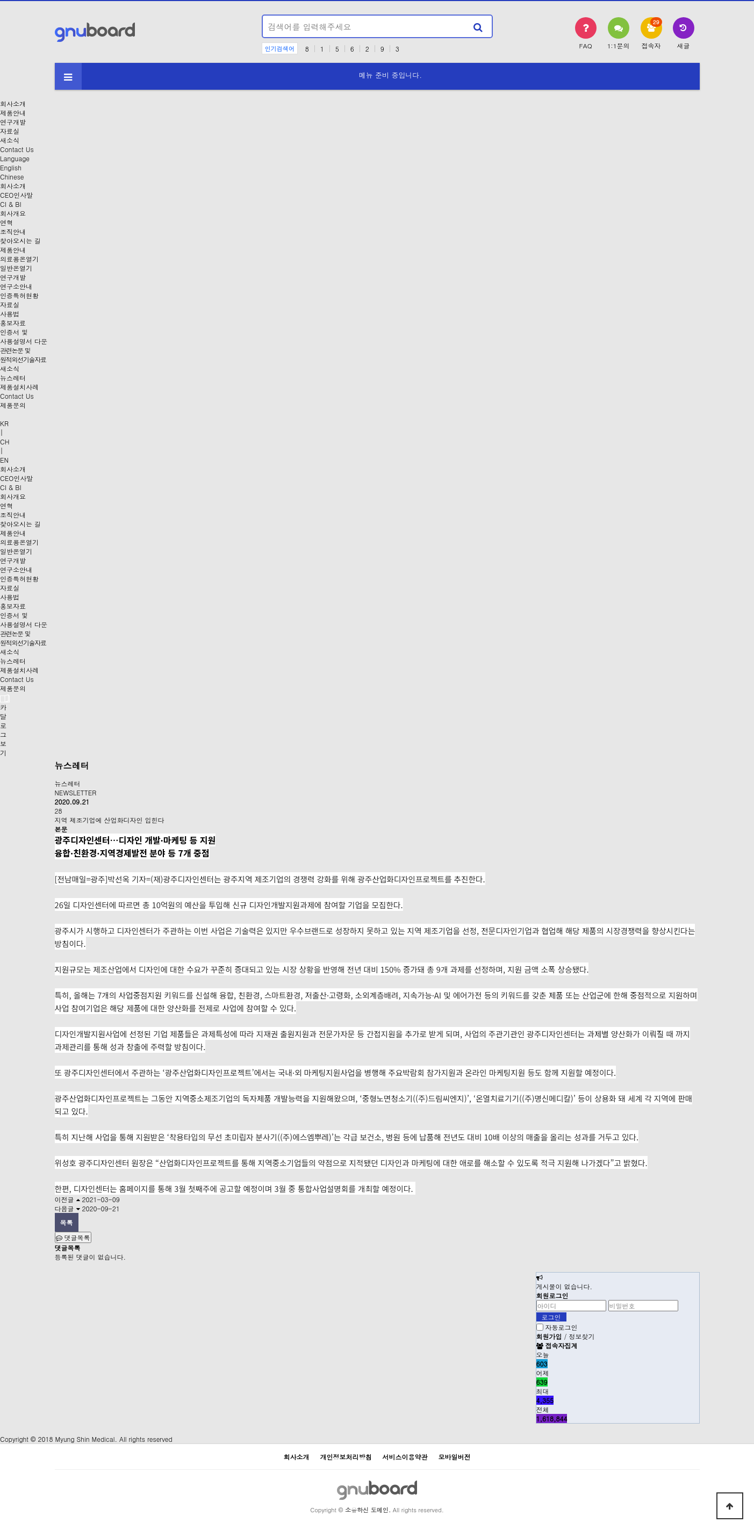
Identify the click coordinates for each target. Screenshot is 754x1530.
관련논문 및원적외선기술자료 (23, 355)
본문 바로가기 (0, 0)
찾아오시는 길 (20, 240)
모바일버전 (455, 1456)
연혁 (6, 222)
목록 (66, 1222)
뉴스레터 (13, 377)
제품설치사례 (19, 386)
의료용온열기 (19, 258)
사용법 (9, 313)
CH (4, 441)
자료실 (9, 130)
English (10, 167)
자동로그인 (561, 1327)
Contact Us (17, 149)
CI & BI (10, 204)
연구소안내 (16, 286)
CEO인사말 (16, 194)
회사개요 (13, 213)
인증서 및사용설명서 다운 (23, 336)
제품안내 (13, 112)
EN (4, 459)
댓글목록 (73, 1237)
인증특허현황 (19, 295)
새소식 (9, 140)
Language (15, 158)
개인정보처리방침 (345, 1456)
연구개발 (13, 121)
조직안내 (13, 231)
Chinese (12, 176)
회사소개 (13, 103)
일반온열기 (16, 267)
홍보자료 (13, 322)
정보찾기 (582, 1336)
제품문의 (13, 405)
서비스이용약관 (405, 1456)
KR (4, 423)
